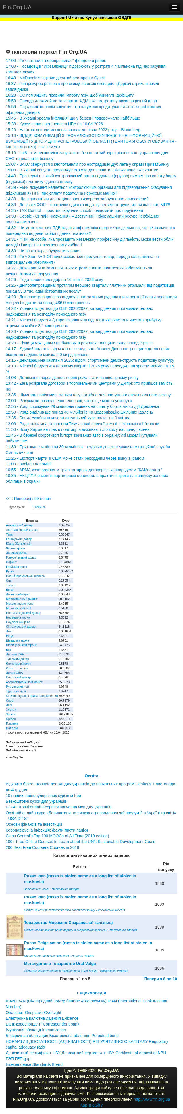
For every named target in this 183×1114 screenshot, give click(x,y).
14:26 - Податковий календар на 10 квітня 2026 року (54, 279)
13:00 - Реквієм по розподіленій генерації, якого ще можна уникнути (69, 400)
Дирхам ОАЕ (15, 654)
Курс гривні (17, 507)
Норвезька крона (18, 617)
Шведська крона (17, 640)
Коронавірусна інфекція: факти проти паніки (47, 830)
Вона (9, 589)
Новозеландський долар (23, 613)
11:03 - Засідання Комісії (28, 464)
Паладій (12, 728)
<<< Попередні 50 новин (28, 498)
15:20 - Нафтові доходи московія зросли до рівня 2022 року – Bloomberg (73, 129)
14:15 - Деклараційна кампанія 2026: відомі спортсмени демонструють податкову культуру (90, 360)
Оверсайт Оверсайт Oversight (33, 1012)
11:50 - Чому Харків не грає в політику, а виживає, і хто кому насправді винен (78, 429)
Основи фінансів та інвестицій (34, 824)
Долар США (14, 672)
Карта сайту (91, 1105)
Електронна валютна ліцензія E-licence (42, 1018)
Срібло (11, 719)
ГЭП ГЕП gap (18, 1058)
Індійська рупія (16, 566)
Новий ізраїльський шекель (25, 576)
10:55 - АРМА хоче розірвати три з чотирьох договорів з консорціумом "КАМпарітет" (84, 470)
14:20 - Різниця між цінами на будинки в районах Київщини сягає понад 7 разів (79, 343)
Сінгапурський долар (21, 626)
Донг (9, 631)
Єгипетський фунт (19, 663)
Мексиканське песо (19, 603)
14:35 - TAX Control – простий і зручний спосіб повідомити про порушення (74, 210)
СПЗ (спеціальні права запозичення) (32, 696)
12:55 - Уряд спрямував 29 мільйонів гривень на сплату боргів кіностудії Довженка (82, 406)
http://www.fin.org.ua (152, 1099)
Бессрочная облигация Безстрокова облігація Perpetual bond (62, 1035)
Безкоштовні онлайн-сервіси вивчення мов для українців (58, 807)
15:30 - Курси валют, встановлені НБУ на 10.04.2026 (54, 124)
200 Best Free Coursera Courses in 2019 (42, 847)
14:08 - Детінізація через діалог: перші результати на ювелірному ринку (72, 377)
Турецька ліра (16, 691)
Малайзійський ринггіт (21, 599)
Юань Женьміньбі (18, 543)
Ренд (9, 636)
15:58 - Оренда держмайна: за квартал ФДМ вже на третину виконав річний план (81, 101)
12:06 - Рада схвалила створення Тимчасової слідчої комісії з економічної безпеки (82, 423)
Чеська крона (15, 548)
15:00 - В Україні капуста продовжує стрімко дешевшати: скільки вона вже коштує (82, 170)
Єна (8, 580)
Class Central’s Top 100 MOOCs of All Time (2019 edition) (57, 836)
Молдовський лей (18, 608)
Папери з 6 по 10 (160, 979)
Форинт (11, 562)
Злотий (11, 709)
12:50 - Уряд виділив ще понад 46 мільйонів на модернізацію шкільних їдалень (79, 412)
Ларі (9, 705)
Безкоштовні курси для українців (36, 801)
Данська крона (16, 553)
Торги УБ (39, 507)
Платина (12, 723)
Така (9, 534)
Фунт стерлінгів (17, 668)
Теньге (11, 585)
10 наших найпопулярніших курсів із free (43, 795)
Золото (11, 714)
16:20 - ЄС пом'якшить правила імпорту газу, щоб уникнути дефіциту (70, 95)
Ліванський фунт (18, 594)
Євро (9, 700)
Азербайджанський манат (24, 682)
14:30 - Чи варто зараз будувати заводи (42, 250)
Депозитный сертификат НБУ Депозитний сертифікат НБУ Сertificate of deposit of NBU (86, 1053)
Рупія (10, 571)
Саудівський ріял (18, 622)
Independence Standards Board (34, 1064)
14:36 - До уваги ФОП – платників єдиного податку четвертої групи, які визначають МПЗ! (88, 204)
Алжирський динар (19, 525)
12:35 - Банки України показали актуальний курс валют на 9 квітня (67, 418)
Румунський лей (17, 686)
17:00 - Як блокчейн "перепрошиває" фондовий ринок (56, 60)
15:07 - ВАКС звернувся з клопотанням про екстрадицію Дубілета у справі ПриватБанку (87, 164)
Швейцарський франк (21, 645)
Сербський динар (18, 677)
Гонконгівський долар (21, 557)
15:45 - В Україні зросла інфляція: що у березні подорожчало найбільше (73, 118)
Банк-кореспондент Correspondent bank (42, 1024)
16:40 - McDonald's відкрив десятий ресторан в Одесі (55, 78)
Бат (8, 649)
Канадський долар (19, 539)
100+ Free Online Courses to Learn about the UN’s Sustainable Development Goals (80, 841)
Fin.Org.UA (17, 7)
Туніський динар (17, 659)
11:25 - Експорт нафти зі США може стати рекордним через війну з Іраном (75, 458)
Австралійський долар (22, 529)
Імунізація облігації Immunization (36, 1030)
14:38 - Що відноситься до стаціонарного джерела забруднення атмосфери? (77, 199)
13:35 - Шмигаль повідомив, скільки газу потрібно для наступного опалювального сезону (88, 395)
